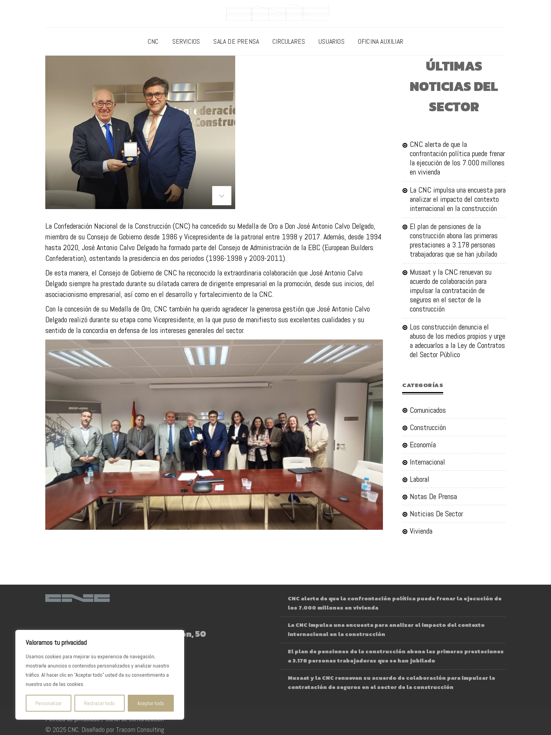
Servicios (186, 41)
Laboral (419, 479)
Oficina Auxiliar (380, 41)
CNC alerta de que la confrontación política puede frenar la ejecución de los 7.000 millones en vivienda (457, 158)
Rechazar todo (99, 703)
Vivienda (421, 531)
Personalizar (48, 703)
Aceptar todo (150, 703)
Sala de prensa (236, 41)
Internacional (427, 462)
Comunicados (428, 410)
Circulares (288, 41)
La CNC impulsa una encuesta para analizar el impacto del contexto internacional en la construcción (458, 199)
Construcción (428, 427)
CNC (153, 41)
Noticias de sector (436, 514)
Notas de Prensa (433, 496)
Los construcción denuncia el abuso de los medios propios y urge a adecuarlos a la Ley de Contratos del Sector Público (457, 340)
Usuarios (331, 41)
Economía (423, 445)
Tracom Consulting (140, 729)
